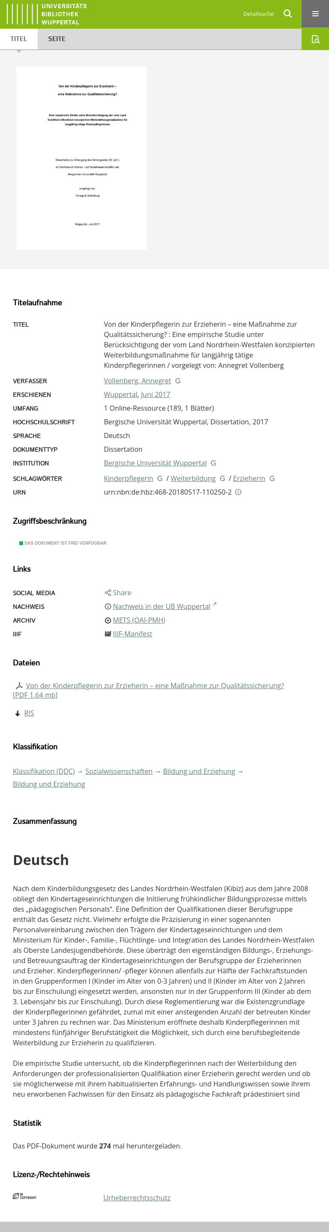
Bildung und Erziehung (199, 771)
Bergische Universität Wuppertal (155, 463)
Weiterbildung (192, 478)
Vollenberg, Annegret (137, 380)
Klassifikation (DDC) (44, 771)
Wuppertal (120, 394)
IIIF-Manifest (133, 633)
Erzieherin (249, 478)
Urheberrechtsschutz (136, 1197)
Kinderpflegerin (128, 478)
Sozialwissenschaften (119, 771)
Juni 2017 (155, 394)
